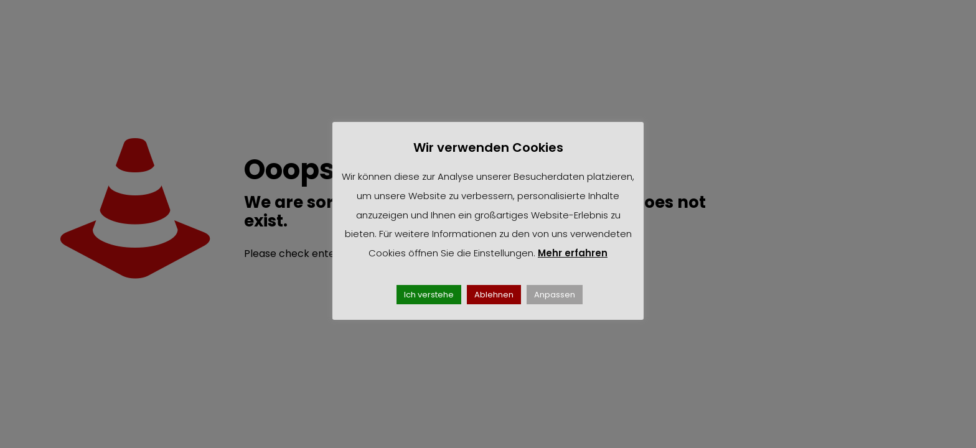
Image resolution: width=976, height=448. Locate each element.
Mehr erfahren (573, 252)
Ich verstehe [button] (429, 295)
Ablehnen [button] (494, 295)
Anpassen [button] (554, 295)
